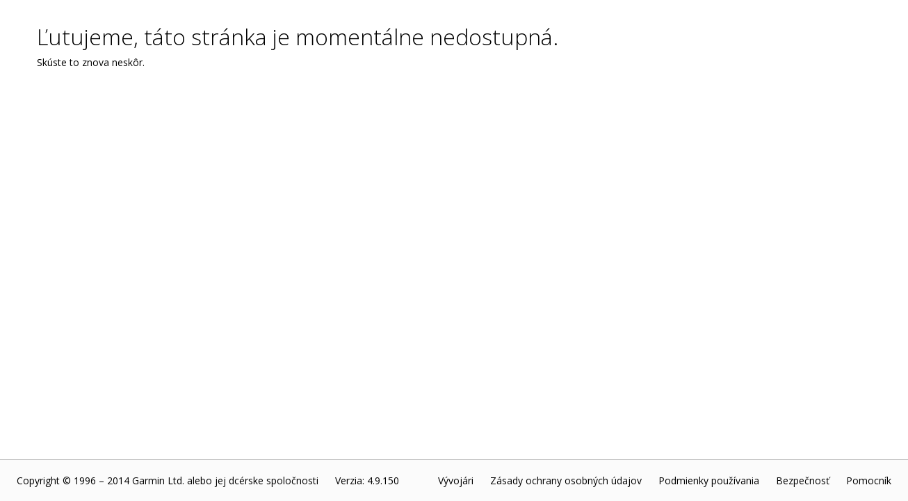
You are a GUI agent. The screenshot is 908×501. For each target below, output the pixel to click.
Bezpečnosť (802, 480)
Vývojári (455, 480)
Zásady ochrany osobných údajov (566, 480)
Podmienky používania (708, 480)
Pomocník (868, 480)
